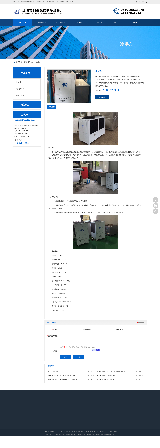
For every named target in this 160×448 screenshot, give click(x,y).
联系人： (55, 329)
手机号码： (87, 329)
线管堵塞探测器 (53, 371)
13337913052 (155, 200)
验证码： (55, 351)
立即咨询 (102, 97)
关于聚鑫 (117, 22)
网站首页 (22, 22)
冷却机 (80, 22)
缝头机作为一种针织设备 (105, 379)
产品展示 (98, 22)
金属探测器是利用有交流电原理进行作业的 (112, 371)
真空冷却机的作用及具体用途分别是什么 (62, 375)
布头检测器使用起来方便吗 (106, 375)
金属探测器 (60, 22)
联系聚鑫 (142, 2)
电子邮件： (119, 329)
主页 (25, 62)
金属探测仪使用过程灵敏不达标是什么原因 (62, 379)
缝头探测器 (41, 22)
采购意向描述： (53, 336)
